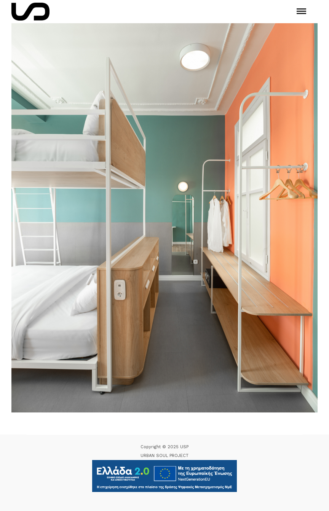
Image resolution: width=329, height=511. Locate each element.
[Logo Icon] (30, 12)
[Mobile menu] (301, 11)
